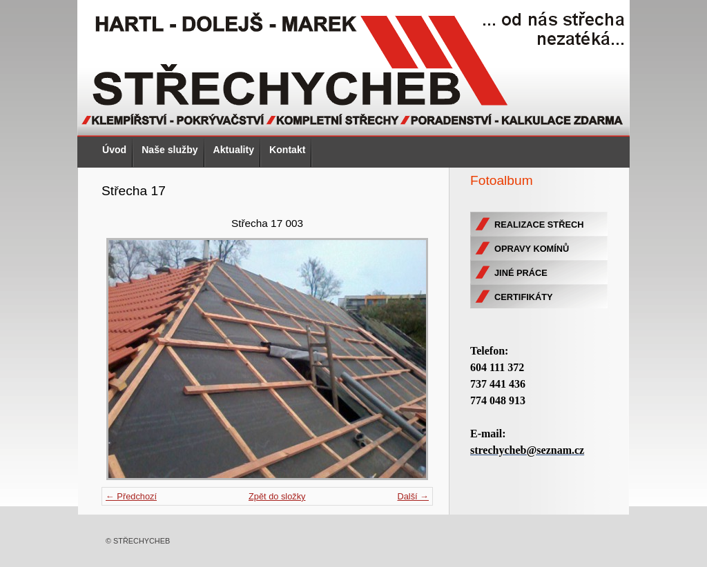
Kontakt (287, 149)
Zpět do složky (277, 496)
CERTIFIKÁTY (523, 297)
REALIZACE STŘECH (538, 224)
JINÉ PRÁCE (521, 273)
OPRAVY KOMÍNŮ (531, 248)
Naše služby (169, 149)
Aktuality (233, 149)
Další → (413, 496)
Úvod (114, 149)
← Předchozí (131, 496)
